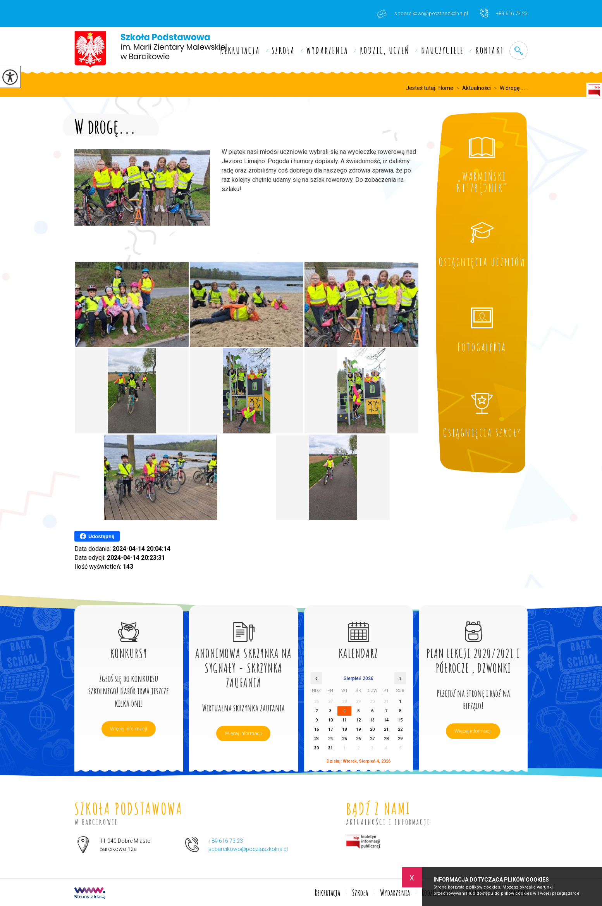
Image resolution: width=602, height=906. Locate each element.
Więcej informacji (128, 729)
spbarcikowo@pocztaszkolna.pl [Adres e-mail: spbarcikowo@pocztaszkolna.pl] (248, 849)
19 (358, 729)
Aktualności (472, 88)
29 (400, 738)
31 (330, 748)
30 (316, 748)
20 (372, 729)
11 (344, 720)
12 (358, 720)
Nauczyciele (442, 50)
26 (358, 738)
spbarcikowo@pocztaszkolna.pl (422, 13)
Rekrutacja (240, 50)
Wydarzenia (327, 50)
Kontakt (489, 50)
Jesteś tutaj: (422, 88)
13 (372, 720)
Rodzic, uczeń (384, 50)
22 (400, 729)
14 (386, 720)
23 (316, 738)
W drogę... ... (509, 88)
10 (330, 720)
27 (372, 738)
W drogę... (105, 125)
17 (330, 729)
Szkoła (283, 50)
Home (446, 88)
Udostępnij (97, 536)
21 (386, 729)
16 (316, 729)
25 (344, 738)
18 (344, 729)
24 (330, 738)
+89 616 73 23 (504, 13)
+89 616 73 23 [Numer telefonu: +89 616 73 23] (225, 841)
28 (386, 738)
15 (400, 720)
